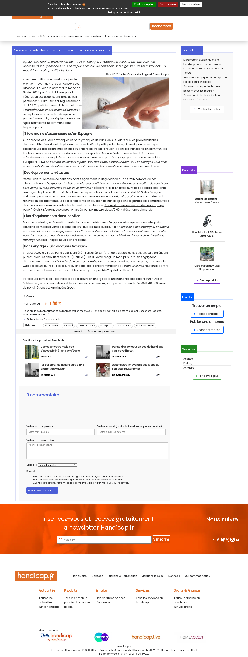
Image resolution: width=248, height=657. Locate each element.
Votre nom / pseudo (40, 426)
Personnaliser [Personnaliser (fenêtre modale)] (191, 4)
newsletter (84, 527)
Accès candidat (205, 314)
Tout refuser (167, 4)
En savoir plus (206, 376)
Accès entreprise (206, 330)
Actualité (68, 325)
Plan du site (79, 576)
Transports (106, 325)
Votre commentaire (40, 440)
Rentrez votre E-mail (42, 540)
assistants (117, 479)
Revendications (86, 325)
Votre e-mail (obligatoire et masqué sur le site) (129, 426)
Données (174, 576)
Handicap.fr (140, 650)
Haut (194, 650)
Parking (187, 363)
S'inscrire (161, 539)
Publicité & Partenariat (122, 576)
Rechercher (161, 26)
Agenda (188, 358)
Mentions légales (153, 576)
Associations (124, 325)
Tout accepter (144, 4)
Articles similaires (145, 325)
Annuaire (188, 368)
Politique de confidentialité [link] (124, 12)
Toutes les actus (206, 109)
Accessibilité (51, 325)
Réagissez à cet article (44, 319)
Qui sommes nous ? (197, 576)
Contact (97, 576)
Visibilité (31, 465)
